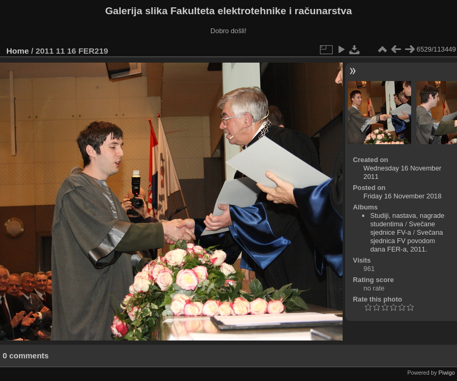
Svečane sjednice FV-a (402, 228)
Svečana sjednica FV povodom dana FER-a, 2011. (406, 240)
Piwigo (447, 372)
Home (17, 50)
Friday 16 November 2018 (403, 196)
